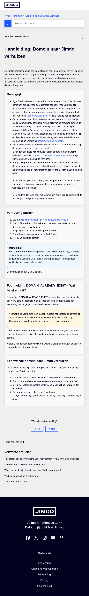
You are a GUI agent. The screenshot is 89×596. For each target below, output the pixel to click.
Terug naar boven (14, 442)
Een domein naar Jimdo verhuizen (43, 16)
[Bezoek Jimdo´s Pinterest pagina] (61, 538)
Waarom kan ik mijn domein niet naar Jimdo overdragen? (32, 470)
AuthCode (66, 119)
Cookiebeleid (44, 586)
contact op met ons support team (49, 155)
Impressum (44, 563)
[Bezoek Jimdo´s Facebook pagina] (28, 538)
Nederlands (44, 553)
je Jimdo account (30, 220)
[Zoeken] (44, 23)
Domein (18, 16)
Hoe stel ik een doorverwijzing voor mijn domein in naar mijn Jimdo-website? (42, 459)
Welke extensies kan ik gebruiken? (21, 476)
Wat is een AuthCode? (15, 481)
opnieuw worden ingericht (50, 141)
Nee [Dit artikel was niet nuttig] (53, 429)
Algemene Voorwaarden (44, 568)
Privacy (44, 580)
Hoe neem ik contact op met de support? (24, 464)
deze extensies (36, 148)
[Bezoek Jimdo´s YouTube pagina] (53, 538)
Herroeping (44, 574)
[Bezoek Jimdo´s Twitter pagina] (36, 538)
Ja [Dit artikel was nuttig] (38, 429)
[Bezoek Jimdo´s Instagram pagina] (45, 538)
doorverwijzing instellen (39, 116)
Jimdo (7, 16)
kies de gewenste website (55, 220)
